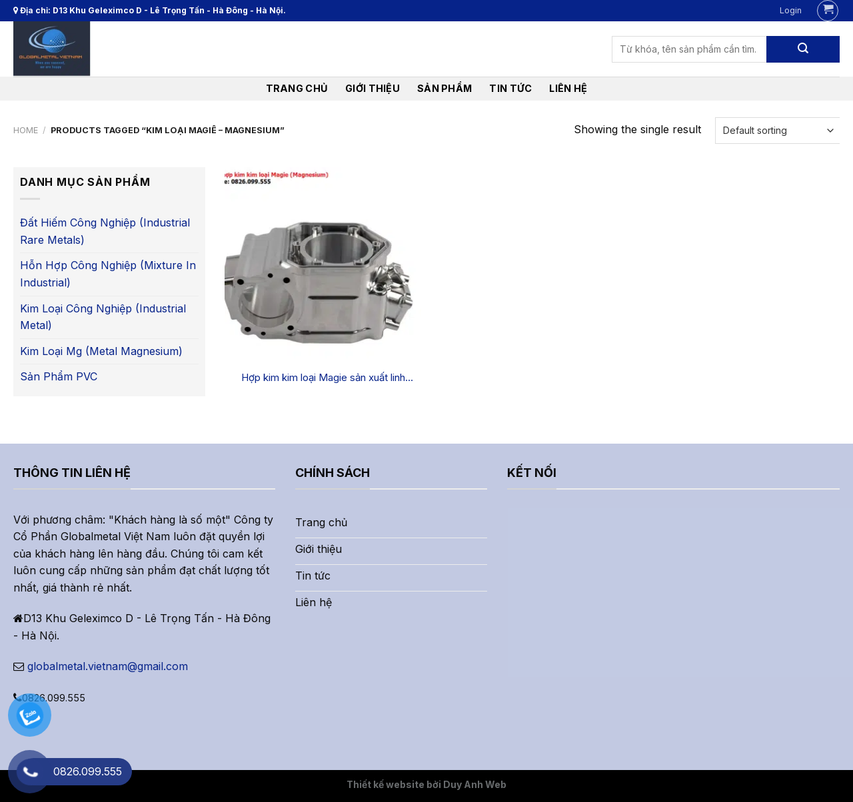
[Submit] (803, 49)
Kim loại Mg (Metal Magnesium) (101, 351)
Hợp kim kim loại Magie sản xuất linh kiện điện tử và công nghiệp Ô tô (323, 377)
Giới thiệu (372, 88)
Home (25, 130)
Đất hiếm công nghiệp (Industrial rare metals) (105, 231)
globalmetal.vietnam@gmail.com (107, 666)
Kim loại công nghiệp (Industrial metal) (103, 317)
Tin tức (510, 88)
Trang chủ (297, 88)
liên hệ (568, 88)
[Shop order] (777, 130)
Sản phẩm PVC (58, 376)
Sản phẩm (444, 88)
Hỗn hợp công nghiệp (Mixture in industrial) (108, 273)
